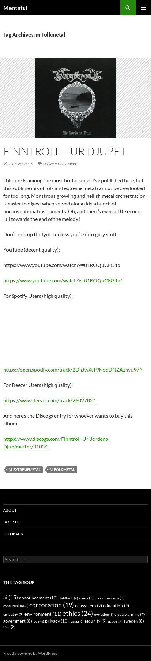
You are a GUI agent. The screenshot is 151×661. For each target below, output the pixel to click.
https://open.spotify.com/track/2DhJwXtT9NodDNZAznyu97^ (72, 369)
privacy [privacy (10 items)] (57, 620)
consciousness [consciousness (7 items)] (110, 598)
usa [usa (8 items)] (9, 626)
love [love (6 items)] (38, 621)
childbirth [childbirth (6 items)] (68, 598)
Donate (11, 522)
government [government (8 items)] (17, 621)
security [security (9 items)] (95, 620)
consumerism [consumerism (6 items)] (15, 606)
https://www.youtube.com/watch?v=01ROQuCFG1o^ (63, 280)
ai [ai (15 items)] (10, 597)
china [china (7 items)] (86, 598)
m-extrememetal (25, 469)
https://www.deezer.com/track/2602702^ (49, 400)
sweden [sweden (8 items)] (134, 621)
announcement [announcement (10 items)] (38, 597)
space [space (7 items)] (115, 621)
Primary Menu (143, 7)
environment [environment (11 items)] (42, 614)
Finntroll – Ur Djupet (64, 151)
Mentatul (15, 7)
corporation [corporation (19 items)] (51, 604)
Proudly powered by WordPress (30, 653)
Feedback (13, 533)
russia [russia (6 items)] (76, 621)
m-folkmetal (62, 469)
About (10, 510)
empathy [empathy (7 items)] (13, 614)
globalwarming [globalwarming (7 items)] (129, 614)
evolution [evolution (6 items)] (103, 614)
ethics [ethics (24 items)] (77, 613)
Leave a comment (60, 163)
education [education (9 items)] (116, 605)
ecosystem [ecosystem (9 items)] (88, 605)
